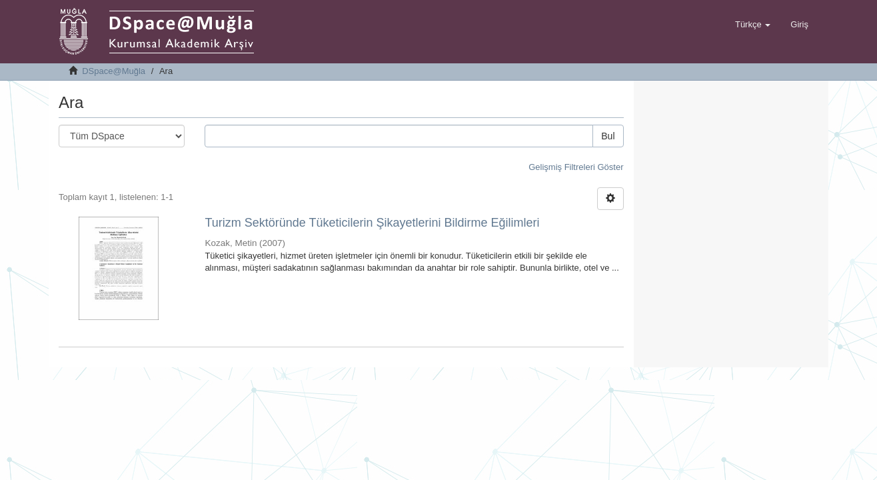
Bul (607, 136)
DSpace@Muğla (113, 71)
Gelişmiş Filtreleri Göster (575, 167)
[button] (752, 24)
